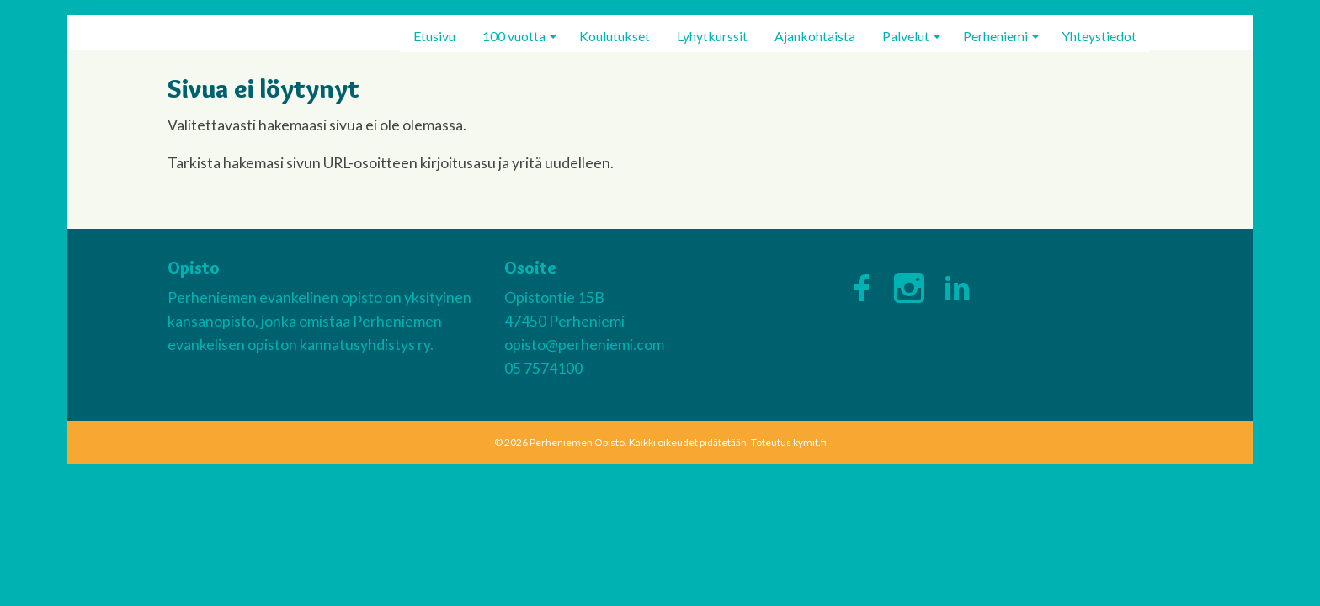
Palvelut (905, 36)
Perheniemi (995, 36)
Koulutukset (614, 36)
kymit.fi (810, 442)
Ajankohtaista (814, 36)
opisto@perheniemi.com (584, 345)
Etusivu (434, 36)
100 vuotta (514, 36)
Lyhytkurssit (712, 36)
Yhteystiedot (1099, 36)
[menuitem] (434, 36)
